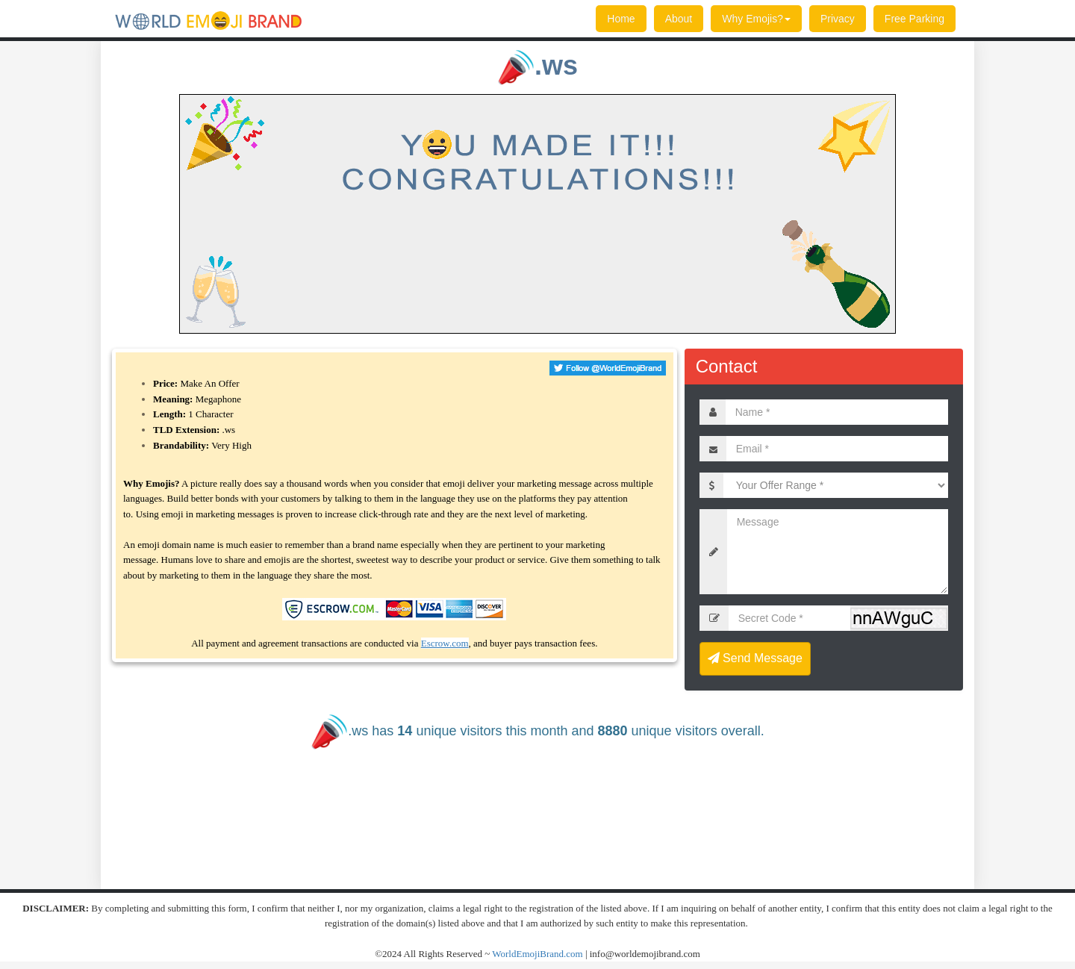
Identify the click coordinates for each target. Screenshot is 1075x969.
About (679, 19)
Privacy (837, 19)
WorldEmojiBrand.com (537, 953)
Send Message (755, 658)
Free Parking (914, 19)
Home (621, 19)
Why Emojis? (756, 19)
